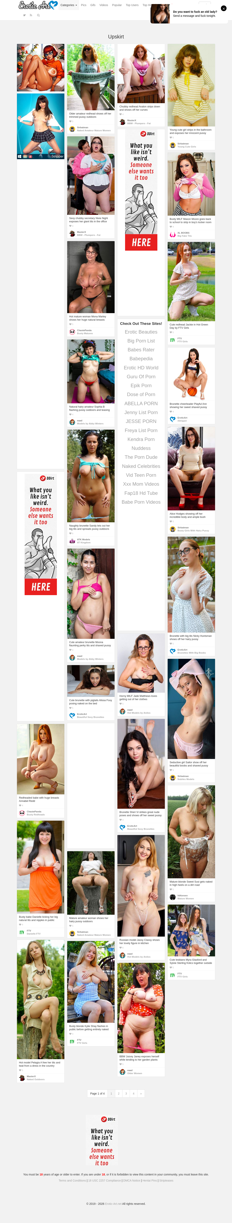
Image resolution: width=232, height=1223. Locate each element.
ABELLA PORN (141, 403)
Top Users (132, 5)
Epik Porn (141, 385)
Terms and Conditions (72, 1180)
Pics (83, 5)
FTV (180, 338)
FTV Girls (183, 341)
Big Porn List (141, 340)
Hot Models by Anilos (138, 713)
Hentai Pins (149, 1180)
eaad (79, 420)
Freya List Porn (141, 430)
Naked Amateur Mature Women (94, 130)
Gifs (92, 5)
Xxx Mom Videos (141, 484)
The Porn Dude (141, 457)
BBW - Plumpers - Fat (139, 123)
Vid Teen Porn (141, 475)
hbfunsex (183, 895)
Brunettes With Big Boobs (192, 653)
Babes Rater (141, 349)
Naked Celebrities (141, 466)
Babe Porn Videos (141, 502)
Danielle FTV (34, 934)
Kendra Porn (141, 439)
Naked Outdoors (36, 1079)
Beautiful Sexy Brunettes (90, 717)
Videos (103, 5)
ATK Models (83, 539)
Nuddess (141, 448)
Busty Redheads (36, 814)
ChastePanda (84, 330)
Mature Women (186, 898)
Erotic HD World (141, 367)
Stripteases (166, 1180)
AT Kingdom (84, 542)
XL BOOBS (183, 233)
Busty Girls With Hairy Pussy (193, 530)
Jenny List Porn (141, 412)
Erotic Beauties (141, 332)
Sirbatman (82, 127)
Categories (69, 5)
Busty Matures (85, 333)
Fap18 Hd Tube (141, 493)
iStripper (182, 421)
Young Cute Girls (187, 146)
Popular (117, 5)
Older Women (134, 1073)
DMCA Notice (131, 1180)
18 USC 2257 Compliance (104, 1180)
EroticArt (182, 417)
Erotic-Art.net (113, 1203)
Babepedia (141, 358)
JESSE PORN (141, 421)
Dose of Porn (141, 394)
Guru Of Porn (141, 376)
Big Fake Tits (185, 236)
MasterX (131, 120)
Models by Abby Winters (90, 423)
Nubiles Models (186, 779)
